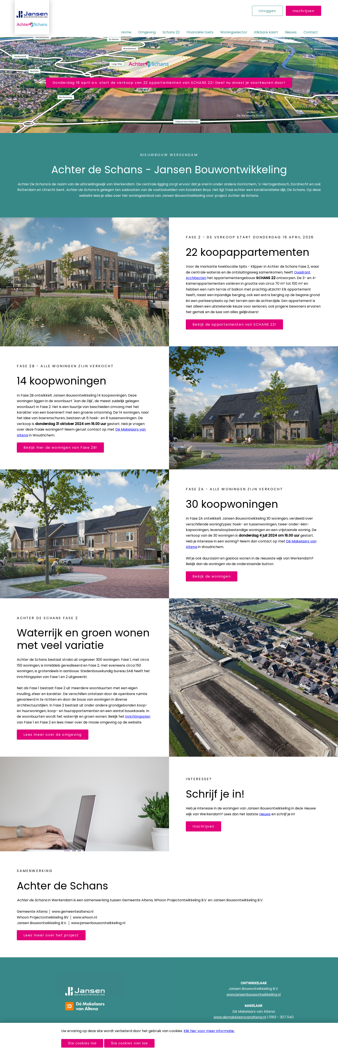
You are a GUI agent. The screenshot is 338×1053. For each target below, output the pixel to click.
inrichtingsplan (137, 716)
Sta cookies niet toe (129, 1043)
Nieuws (291, 32)
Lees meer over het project (51, 935)
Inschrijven (304, 10)
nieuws (265, 814)
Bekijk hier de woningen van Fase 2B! (60, 447)
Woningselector (233, 32)
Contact (311, 32)
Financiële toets (199, 32)
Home (126, 32)
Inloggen (267, 10)
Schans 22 (171, 32)
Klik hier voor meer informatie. (209, 1030)
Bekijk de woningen (211, 576)
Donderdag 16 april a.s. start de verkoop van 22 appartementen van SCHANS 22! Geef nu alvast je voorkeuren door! (169, 82)
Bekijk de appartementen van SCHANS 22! (234, 324)
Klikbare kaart (266, 32)
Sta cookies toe (82, 1043)
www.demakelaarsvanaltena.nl (240, 1017)
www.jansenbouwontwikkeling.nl (254, 994)
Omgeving (147, 32)
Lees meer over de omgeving (52, 734)
